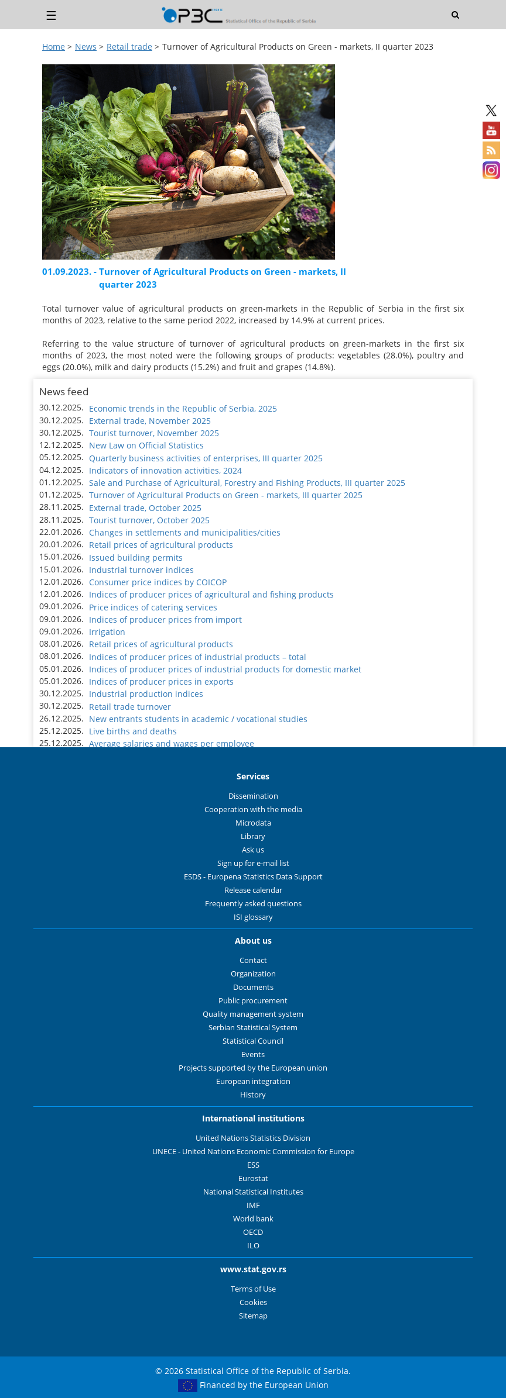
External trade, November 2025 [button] (150, 420)
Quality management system (253, 1014)
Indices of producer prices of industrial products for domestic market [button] (225, 669)
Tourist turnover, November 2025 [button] (154, 433)
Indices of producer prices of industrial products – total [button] (197, 656)
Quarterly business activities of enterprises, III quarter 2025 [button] (206, 458)
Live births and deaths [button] (133, 731)
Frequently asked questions (253, 904)
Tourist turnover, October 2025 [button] (149, 520)
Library (253, 836)
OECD (253, 1232)
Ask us (253, 850)
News (86, 46)
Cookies (253, 1302)
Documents (253, 987)
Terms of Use (253, 1289)
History (253, 1095)
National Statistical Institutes (253, 1192)
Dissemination (253, 796)
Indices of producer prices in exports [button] (161, 681)
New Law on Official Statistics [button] (146, 445)
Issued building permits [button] (136, 557)
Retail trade (129, 46)
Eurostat (253, 1178)
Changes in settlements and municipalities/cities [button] (185, 532)
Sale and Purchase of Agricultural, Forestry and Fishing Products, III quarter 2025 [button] (247, 482)
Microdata (253, 823)
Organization (253, 974)
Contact (253, 960)
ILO (253, 1246)
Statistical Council (253, 1041)
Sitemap (253, 1316)
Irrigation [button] (107, 631)
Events (253, 1054)
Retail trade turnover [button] (130, 706)
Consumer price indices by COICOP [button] (158, 582)
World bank (253, 1219)
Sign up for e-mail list (253, 863)
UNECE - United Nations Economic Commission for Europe (253, 1152)
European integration (253, 1081)
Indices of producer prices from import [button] (165, 619)
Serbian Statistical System (253, 1028)
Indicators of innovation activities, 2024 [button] (165, 470)
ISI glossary (253, 917)
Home (53, 46)
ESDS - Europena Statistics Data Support (253, 877)
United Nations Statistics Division (253, 1138)
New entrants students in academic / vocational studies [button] (198, 718)
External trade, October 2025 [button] (145, 507)
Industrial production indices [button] (146, 693)
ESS (253, 1165)
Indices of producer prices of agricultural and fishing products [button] (211, 594)
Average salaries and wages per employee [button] (171, 743)
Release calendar (253, 890)
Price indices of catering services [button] (153, 607)
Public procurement (253, 1001)
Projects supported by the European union (253, 1068)
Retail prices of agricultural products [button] (161, 544)
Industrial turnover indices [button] (141, 569)
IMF (253, 1205)
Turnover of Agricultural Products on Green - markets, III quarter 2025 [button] (226, 494)
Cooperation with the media (253, 809)
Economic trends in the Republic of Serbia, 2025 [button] (183, 408)
